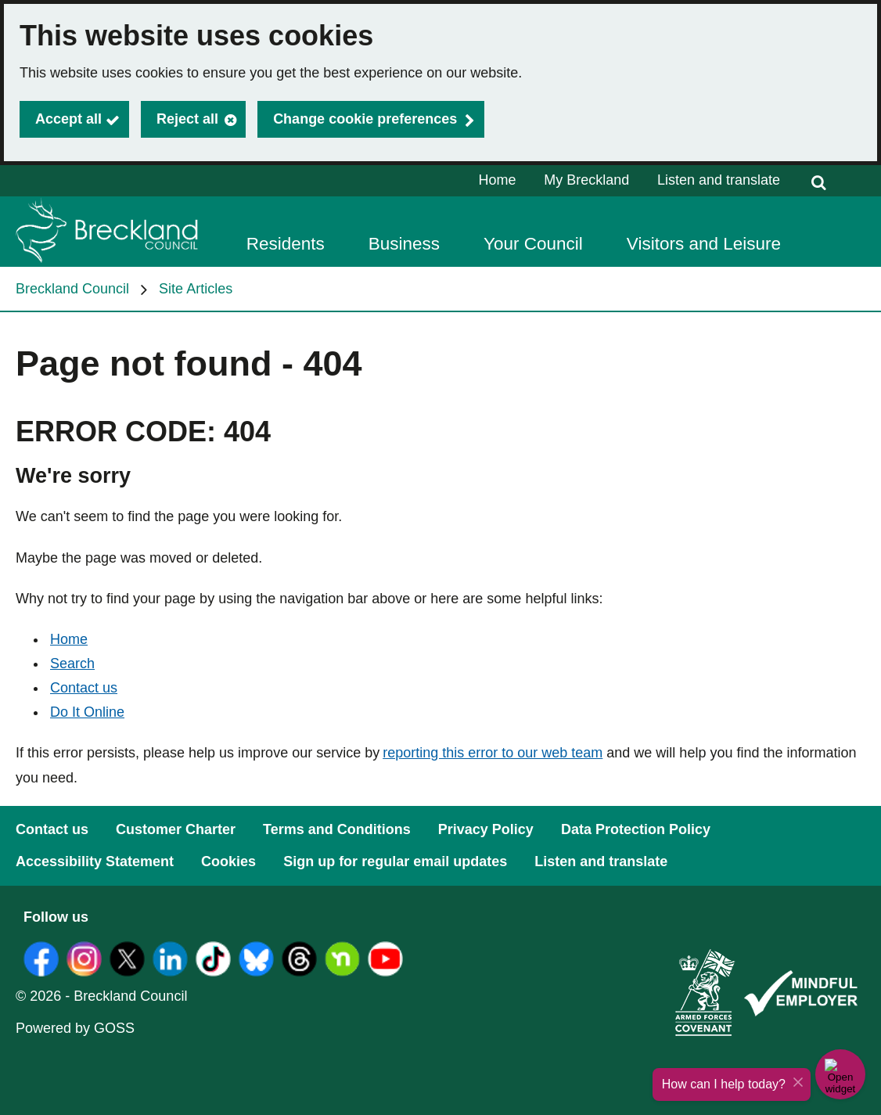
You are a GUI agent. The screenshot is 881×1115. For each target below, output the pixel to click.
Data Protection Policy (635, 829)
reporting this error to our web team (492, 753)
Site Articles (195, 289)
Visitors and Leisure (704, 244)
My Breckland (586, 180)
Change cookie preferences (365, 119)
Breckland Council (72, 289)
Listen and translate (718, 180)
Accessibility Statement (95, 861)
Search (72, 663)
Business (404, 244)
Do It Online (87, 712)
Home (497, 180)
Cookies (228, 861)
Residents (285, 244)
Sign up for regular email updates (395, 861)
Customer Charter (176, 829)
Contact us (83, 688)
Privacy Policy (486, 829)
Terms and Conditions (337, 829)
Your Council (533, 244)
